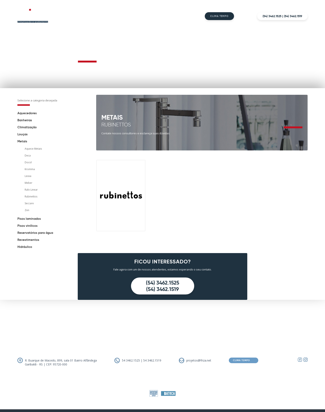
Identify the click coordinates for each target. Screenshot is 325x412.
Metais (22, 141)
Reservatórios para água (35, 233)
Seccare (29, 203)
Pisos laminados (29, 219)
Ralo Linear (31, 189)
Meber (28, 183)
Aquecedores (27, 113)
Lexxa (28, 176)
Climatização (27, 127)
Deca (28, 155)
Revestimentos (28, 240)
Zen (27, 210)
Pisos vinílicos (27, 226)
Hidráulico (24, 247)
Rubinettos (31, 196)
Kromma (30, 169)
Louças (22, 134)
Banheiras (24, 120)
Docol (28, 162)
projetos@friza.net (198, 360)
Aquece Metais (33, 148)
